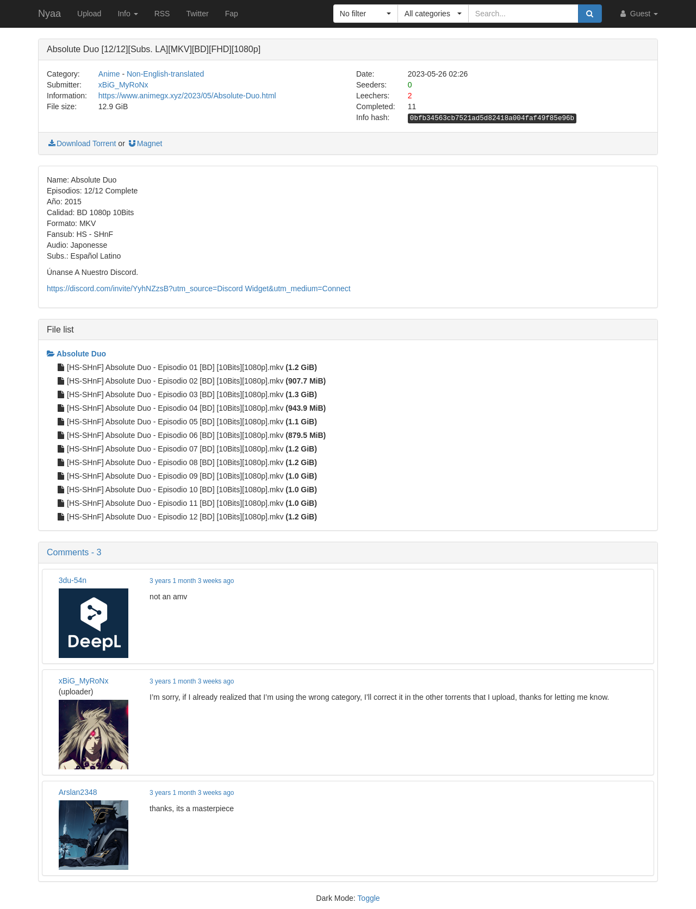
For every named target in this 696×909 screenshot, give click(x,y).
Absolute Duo (76, 353)
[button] (365, 13)
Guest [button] (638, 13)
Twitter (197, 13)
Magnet (145, 143)
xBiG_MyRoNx (123, 84)
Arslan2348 (78, 792)
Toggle (368, 898)
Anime (109, 74)
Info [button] (127, 13)
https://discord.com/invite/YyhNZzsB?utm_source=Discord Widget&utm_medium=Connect (199, 288)
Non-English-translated (165, 74)
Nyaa (49, 13)
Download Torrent (81, 143)
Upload (89, 13)
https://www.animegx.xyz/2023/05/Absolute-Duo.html (187, 95)
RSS (162, 13)
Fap (231, 13)
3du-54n (72, 580)
